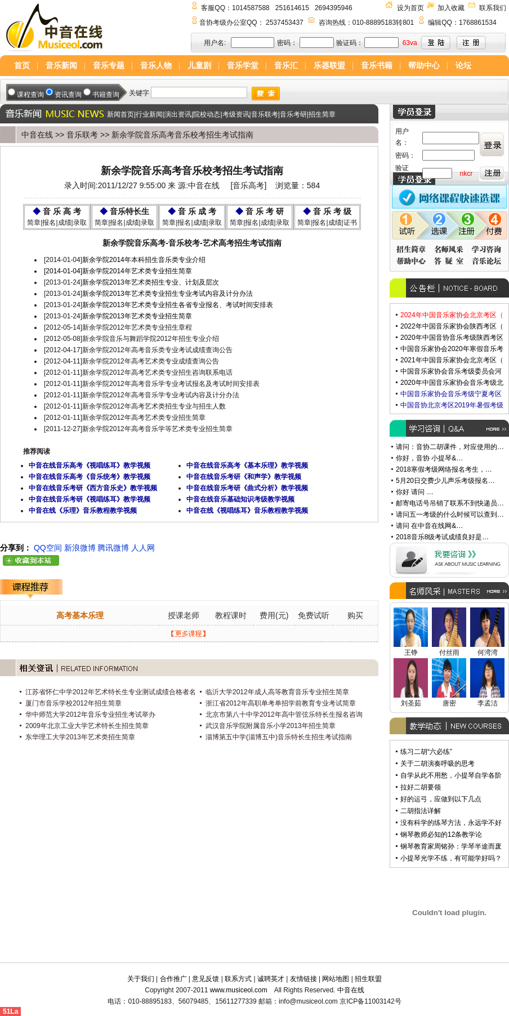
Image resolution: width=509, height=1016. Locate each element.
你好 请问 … (415, 492)
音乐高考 (248, 185)
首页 (22, 65)
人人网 (143, 547)
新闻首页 (120, 114)
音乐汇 (286, 65)
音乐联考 (264, 114)
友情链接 (303, 979)
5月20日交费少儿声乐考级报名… (445, 481)
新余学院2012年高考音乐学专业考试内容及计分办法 (160, 395)
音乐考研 (293, 114)
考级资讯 (235, 114)
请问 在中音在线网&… (429, 526)
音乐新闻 (61, 65)
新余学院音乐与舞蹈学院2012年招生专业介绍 (150, 339)
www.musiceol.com (238, 990)
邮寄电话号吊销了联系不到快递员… (450, 503)
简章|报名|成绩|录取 (56, 223)
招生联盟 (368, 979)
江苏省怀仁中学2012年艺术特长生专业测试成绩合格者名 (110, 692)
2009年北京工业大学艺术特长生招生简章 (87, 726)
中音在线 (37, 134)
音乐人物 (156, 65)
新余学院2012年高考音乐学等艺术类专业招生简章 (157, 429)
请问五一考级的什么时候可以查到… (450, 514)
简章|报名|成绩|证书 (326, 223)
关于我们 (140, 979)
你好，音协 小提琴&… (429, 458)
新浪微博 (80, 547)
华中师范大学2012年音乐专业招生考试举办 (91, 714)
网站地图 (335, 979)
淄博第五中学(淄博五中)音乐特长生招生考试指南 (279, 737)
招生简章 (322, 114)
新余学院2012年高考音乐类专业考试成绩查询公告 (157, 350)
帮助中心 (424, 65)
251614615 (292, 8)
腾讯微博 (113, 547)
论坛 (463, 65)
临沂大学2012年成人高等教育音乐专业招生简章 (277, 692)
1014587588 (251, 8)
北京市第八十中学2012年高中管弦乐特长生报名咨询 (284, 714)
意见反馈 (205, 979)
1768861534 (478, 22)
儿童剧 (199, 65)
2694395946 (333, 8)
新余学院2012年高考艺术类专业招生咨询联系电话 (157, 372)
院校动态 (206, 114)
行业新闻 (149, 114)
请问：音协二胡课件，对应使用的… (450, 447)
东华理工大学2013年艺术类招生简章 (80, 737)
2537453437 (284, 22)
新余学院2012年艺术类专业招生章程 (137, 327)
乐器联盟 (329, 65)
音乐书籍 (376, 65)
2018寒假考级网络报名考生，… (444, 469)
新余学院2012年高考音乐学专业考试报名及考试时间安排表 (171, 384)
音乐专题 (108, 65)
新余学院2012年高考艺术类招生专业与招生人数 (154, 406)
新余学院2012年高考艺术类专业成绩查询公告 (150, 361)
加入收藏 (451, 8)
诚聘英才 (270, 979)
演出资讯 (177, 114)
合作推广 (173, 979)
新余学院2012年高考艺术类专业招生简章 (144, 418)
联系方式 (238, 979)
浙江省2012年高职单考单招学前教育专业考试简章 (281, 703)
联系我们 (492, 8)
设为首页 (410, 8)
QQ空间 (48, 547)
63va (410, 43)
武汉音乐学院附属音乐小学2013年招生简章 (271, 726)
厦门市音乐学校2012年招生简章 (73, 703)
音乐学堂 (242, 65)
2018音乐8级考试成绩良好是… (442, 537)
